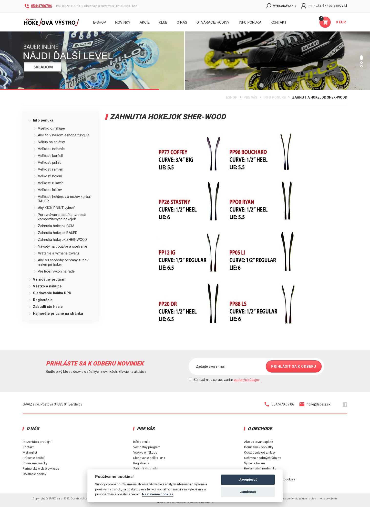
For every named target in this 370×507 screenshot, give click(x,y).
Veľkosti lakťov (47, 190)
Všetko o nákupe (49, 128)
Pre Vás (250, 97)
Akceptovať (248, 479)
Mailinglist (30, 452)
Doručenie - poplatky (258, 447)
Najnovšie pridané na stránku (55, 313)
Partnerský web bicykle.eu (41, 468)
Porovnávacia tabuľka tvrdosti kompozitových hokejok (59, 217)
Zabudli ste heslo (45, 306)
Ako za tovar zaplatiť (258, 442)
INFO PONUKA (250, 22)
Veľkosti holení (47, 176)
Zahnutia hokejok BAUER (55, 233)
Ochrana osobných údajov (262, 458)
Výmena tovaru (254, 463)
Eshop (231, 97)
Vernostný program (47, 279)
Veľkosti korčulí (48, 155)
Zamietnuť (248, 492)
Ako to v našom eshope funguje (61, 135)
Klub (163, 22)
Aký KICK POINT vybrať (53, 208)
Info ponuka (274, 97)
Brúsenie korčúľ (34, 458)
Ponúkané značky (35, 463)
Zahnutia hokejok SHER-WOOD (319, 97)
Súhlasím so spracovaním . (227, 380)
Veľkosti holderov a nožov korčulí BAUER (62, 198)
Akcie (145, 22)
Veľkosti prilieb (47, 162)
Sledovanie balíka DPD (49, 293)
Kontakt (28, 447)
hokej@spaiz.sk (314, 404)
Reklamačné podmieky (260, 468)
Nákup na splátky (49, 142)
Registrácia (40, 300)
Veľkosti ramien (48, 169)
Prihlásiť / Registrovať (324, 6)
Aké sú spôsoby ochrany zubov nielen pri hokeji (60, 262)
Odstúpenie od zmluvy (260, 452)
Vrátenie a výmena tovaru (56, 253)
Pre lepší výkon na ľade (54, 271)
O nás (182, 22)
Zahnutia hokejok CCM (53, 226)
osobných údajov (246, 380)
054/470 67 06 (279, 404)
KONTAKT (279, 22)
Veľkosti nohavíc (49, 149)
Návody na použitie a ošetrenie (60, 246)
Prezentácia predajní (37, 442)
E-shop (99, 22)
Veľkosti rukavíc (48, 183)
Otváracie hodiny (212, 22)
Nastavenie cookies (157, 494)
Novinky (122, 22)
